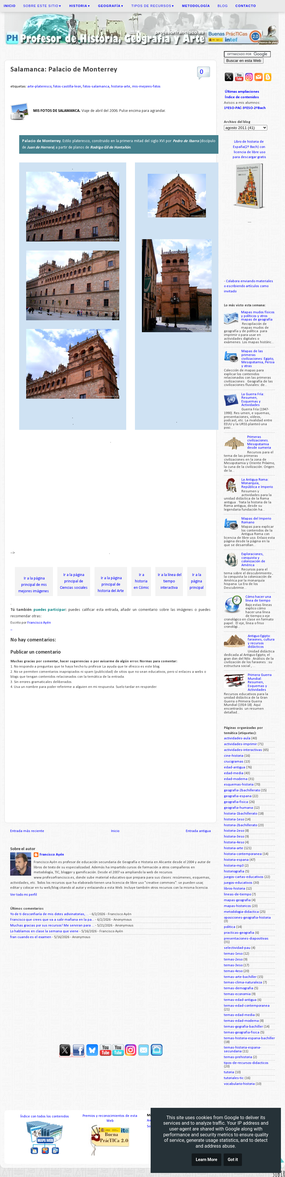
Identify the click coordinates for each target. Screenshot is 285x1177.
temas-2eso (233, 959)
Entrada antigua (198, 831)
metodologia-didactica (241, 912)
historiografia (234, 871)
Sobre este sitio (42, 6)
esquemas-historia (239, 784)
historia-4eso (234, 842)
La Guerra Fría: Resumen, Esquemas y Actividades (252, 400)
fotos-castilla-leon (67, 86)
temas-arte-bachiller (240, 977)
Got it (233, 1160)
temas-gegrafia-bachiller (243, 1026)
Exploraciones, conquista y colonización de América (253, 559)
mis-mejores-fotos (146, 86)
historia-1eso (234, 819)
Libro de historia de (249, 142)
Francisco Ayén (52, 854)
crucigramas (233, 761)
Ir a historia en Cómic (141, 581)
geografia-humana (238, 808)
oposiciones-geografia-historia (247, 918)
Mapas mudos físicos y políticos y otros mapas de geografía (258, 316)
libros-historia (234, 888)
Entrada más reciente (27, 831)
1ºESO (229, 108)
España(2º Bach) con (249, 147)
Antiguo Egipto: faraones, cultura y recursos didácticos (261, 641)
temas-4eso (233, 971)
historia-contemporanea (243, 854)
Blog (223, 6)
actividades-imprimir (240, 744)
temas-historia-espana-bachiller (249, 1038)
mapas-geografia (237, 900)
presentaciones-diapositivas (246, 938)
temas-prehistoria (238, 1057)
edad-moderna (235, 779)
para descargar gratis (249, 157)
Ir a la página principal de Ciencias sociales (74, 581)
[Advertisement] (54, 499)
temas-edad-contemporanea (247, 1006)
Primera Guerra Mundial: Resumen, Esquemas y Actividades (260, 682)
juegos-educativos (238, 883)
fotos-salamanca (96, 86)
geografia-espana (238, 796)
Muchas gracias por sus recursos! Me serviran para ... (52, 925)
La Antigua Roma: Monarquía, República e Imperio (257, 483)
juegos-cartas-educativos (243, 877)
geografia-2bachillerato (242, 790)
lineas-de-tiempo (237, 894)
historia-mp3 (234, 865)
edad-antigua (234, 767)
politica (229, 927)
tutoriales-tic (234, 1078)
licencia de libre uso (249, 152)
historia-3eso (234, 836)
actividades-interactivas (243, 750)
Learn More (206, 1160)
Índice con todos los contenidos (44, 1116)
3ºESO (248, 108)
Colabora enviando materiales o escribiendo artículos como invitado (248, 286)
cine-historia (233, 756)
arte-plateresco (39, 86)
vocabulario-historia (239, 1084)
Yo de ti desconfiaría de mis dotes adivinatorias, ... (49, 914)
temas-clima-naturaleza (243, 982)
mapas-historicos (237, 906)
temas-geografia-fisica (241, 1032)
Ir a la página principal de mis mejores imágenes (34, 585)
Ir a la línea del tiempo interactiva (169, 581)
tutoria (229, 1072)
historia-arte (120, 86)
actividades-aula (237, 738)
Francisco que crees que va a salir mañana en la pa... (52, 920)
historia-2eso (234, 831)
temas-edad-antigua (240, 1000)
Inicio (115, 831)
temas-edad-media (239, 1015)
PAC (238, 108)
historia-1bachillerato (240, 813)
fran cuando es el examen (30, 937)
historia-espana (236, 860)
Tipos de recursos (152, 6)
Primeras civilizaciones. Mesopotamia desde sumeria (259, 442)
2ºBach (260, 108)
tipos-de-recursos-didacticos (246, 1063)
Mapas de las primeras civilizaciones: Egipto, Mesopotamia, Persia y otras (258, 359)
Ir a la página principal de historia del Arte (111, 584)
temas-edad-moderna (241, 1021)
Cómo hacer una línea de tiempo (258, 598)
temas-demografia (238, 988)
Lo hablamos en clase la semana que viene (44, 931)
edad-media (233, 773)
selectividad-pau (237, 948)
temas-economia (237, 994)
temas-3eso (233, 965)
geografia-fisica (236, 802)
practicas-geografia (239, 933)
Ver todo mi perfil (23, 895)
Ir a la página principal (197, 581)
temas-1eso (233, 954)
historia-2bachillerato (240, 825)
